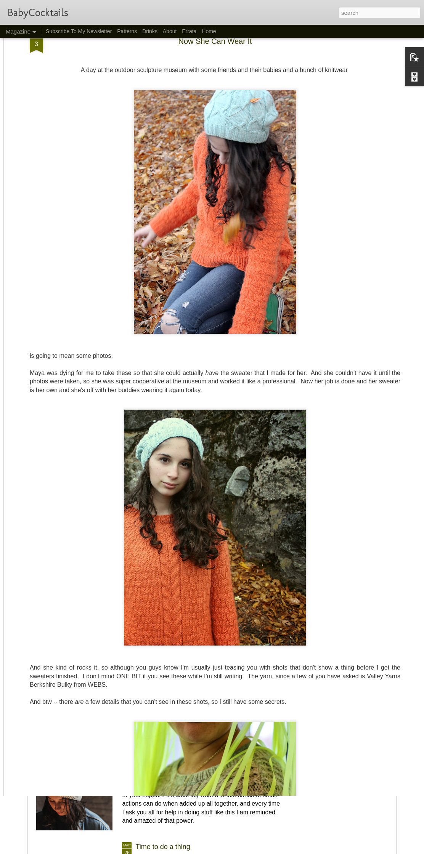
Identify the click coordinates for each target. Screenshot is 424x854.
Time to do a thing (162, 847)
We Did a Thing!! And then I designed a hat (200, 759)
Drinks (149, 31)
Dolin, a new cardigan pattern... (182, 671)
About (170, 31)
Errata (189, 31)
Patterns (127, 31)
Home (209, 31)
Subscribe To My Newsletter (79, 31)
